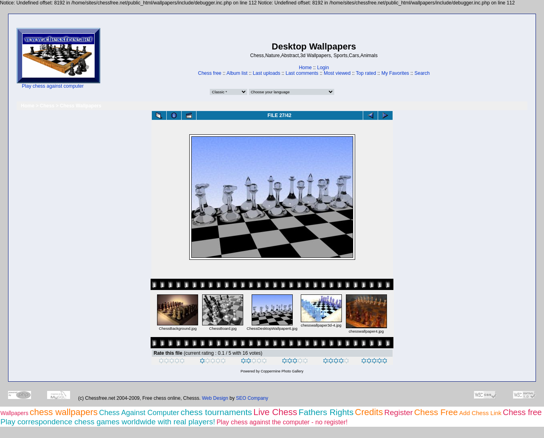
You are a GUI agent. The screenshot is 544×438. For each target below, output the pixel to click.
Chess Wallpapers (80, 106)
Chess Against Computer (139, 413)
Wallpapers (14, 413)
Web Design (215, 398)
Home (305, 67)
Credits (369, 412)
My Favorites (395, 73)
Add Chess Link (480, 412)
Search (422, 73)
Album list (236, 73)
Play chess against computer (52, 86)
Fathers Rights (326, 412)
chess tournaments (216, 412)
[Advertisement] (125, 58)
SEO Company (252, 398)
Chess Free (436, 412)
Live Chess (275, 412)
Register (398, 412)
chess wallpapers (64, 412)
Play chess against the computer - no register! (282, 422)
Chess (47, 106)
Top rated (366, 73)
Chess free (209, 73)
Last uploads (266, 73)
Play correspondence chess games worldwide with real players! (107, 421)
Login (323, 67)
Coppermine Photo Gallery (282, 371)
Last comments (301, 73)
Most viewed (337, 73)
